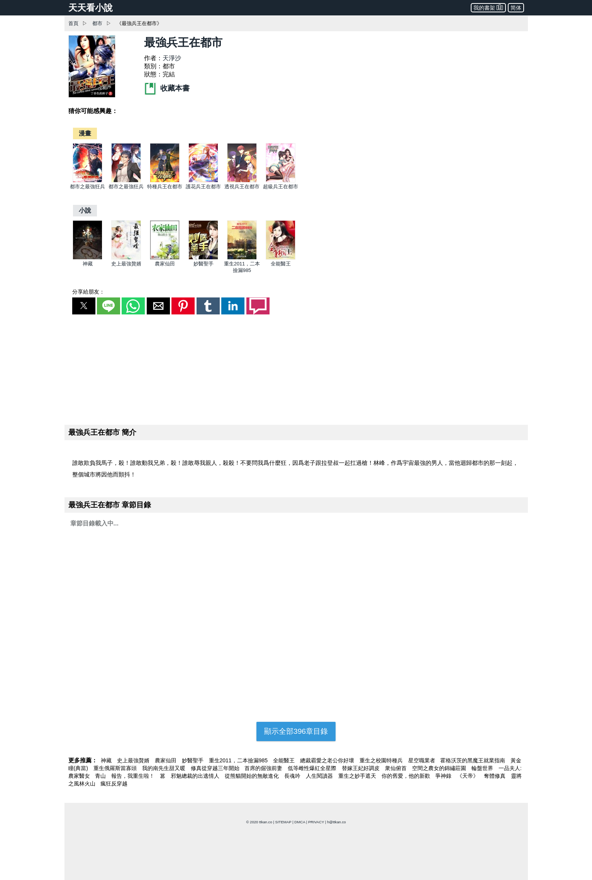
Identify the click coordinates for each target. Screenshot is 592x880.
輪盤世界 (483, 768)
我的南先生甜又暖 (164, 768)
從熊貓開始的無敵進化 (252, 776)
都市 (97, 23)
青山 (101, 776)
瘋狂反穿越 (113, 783)
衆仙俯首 (396, 768)
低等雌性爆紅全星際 (313, 768)
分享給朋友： (88, 292)
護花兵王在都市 (203, 186)
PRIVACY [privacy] (316, 822)
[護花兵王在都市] (203, 181)
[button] (83, 305)
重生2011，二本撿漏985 (239, 760)
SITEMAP (283, 822)
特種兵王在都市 (164, 186)
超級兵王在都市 (280, 186)
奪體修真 (495, 776)
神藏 (88, 264)
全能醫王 (281, 264)
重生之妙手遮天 (358, 776)
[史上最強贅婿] (126, 258)
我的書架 (488, 7)
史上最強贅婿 (126, 264)
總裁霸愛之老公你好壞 (328, 760)
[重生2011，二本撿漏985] (242, 258)
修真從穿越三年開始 (216, 768)
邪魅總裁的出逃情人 (196, 776)
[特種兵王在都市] (165, 181)
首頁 (73, 23)
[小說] (85, 210)
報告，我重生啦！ (133, 776)
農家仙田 (165, 264)
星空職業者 (422, 760)
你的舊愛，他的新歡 (407, 776)
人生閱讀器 (320, 776)
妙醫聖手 (203, 264)
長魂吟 (293, 776)
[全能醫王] (280, 258)
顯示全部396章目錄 (296, 731)
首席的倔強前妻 (264, 768)
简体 (516, 8)
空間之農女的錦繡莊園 (440, 768)
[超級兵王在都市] (280, 181)
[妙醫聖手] (203, 258)
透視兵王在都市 (242, 186)
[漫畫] (85, 133)
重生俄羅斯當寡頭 (115, 768)
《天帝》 (468, 776)
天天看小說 (90, 8)
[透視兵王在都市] (242, 181)
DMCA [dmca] (299, 822)
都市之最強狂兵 (87, 186)
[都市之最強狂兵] (87, 181)
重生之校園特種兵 (382, 760)
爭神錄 (444, 776)
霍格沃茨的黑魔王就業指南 (473, 760)
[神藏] (87, 258)
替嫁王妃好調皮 (361, 768)
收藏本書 (167, 88)
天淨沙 (172, 58)
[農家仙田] (165, 258)
